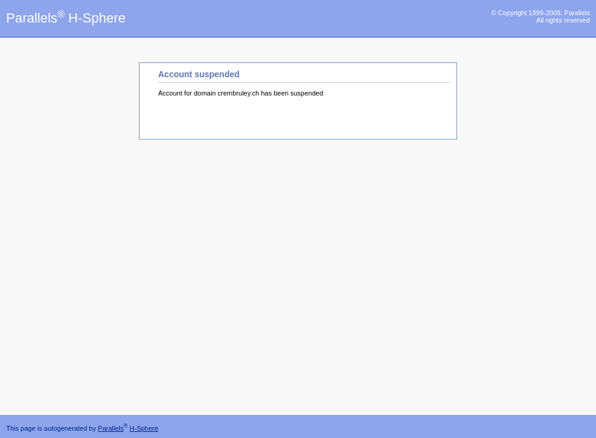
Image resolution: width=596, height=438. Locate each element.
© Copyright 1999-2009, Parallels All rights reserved (540, 16)
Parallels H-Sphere (65, 18)
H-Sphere (144, 428)
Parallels (110, 428)
